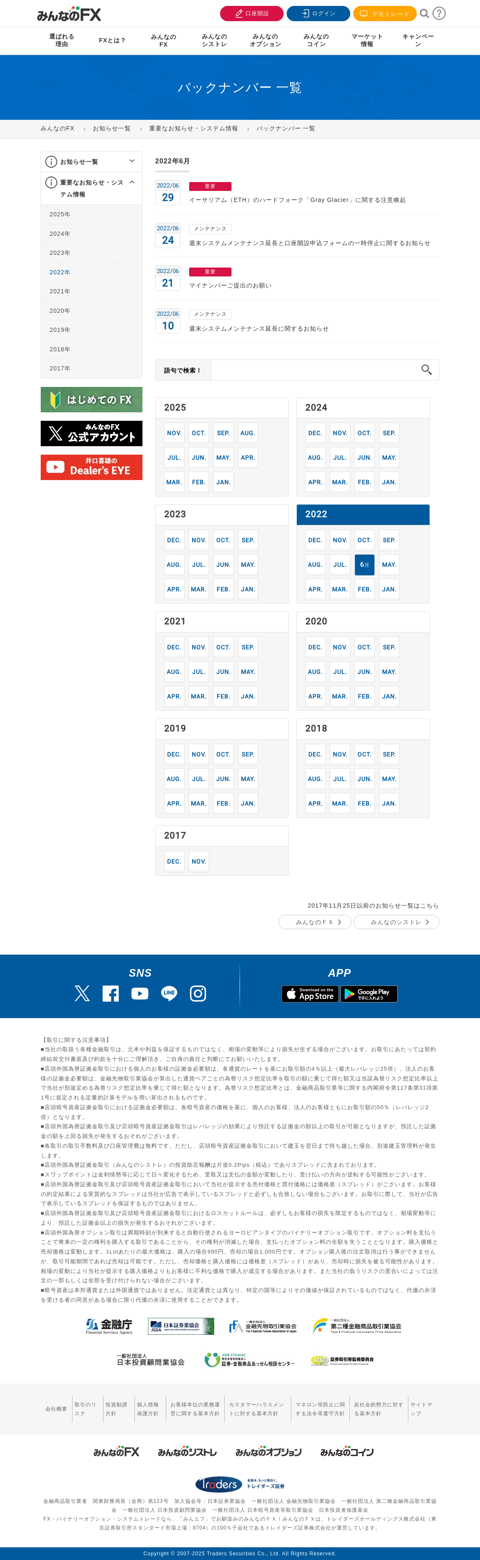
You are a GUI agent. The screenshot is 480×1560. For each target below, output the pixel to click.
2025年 (60, 214)
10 (199, 433)
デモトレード (385, 13)
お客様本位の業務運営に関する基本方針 (195, 1409)
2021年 (60, 291)
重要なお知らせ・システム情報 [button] (92, 188)
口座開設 (251, 12)
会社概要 (56, 1409)
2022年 (60, 272)
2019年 (60, 329)
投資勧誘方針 (117, 1409)
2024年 (60, 233)
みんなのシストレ (396, 922)
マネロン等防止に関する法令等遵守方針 (320, 1409)
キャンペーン (418, 40)
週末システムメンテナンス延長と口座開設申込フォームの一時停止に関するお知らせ (310, 243)
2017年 (60, 368)
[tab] (91, 162)
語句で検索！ (183, 370)
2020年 (60, 310)
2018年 (60, 349)
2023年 (60, 252)
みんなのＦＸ (315, 922)
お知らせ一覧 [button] (79, 161)
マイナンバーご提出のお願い (230, 285)
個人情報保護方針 (148, 1409)
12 (316, 433)
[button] (124, 162)
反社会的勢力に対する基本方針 (379, 1409)
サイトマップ (421, 1409)
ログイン (317, 12)
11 (174, 433)
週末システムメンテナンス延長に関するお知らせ (259, 328)
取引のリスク (86, 1409)
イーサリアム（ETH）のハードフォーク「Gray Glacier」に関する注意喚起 (297, 199)
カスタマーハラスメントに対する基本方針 (256, 1409)
